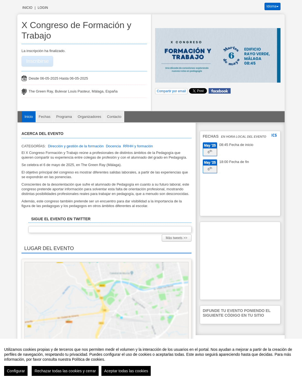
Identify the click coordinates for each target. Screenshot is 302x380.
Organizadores (89, 117)
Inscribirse (37, 61)
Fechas (44, 117)
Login (43, 8)
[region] (151, 359)
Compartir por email (171, 91)
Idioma (272, 6)
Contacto (114, 117)
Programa (64, 117)
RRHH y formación (138, 146)
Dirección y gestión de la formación (76, 146)
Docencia (113, 146)
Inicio (27, 8)
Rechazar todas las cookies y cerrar (65, 371)
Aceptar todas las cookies (126, 371)
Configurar (16, 371)
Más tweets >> (176, 238)
